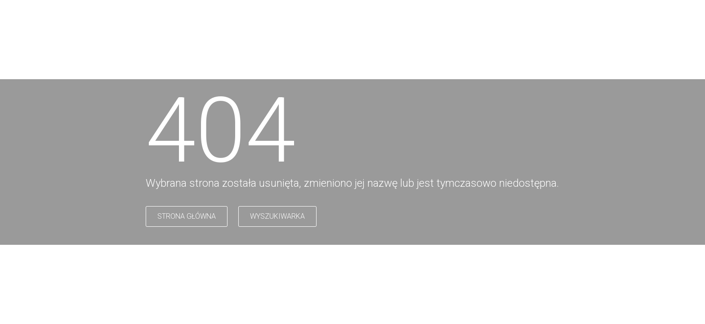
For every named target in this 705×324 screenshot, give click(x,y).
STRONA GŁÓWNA (186, 216)
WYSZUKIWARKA (277, 216)
